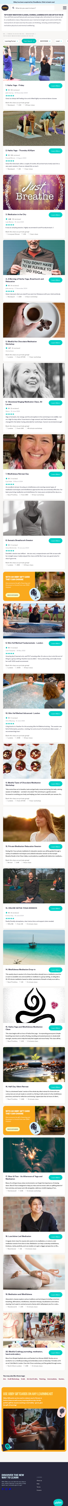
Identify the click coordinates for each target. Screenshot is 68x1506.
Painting (42, 1379)
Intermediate (52, 1379)
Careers (39, 1490)
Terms (38, 1487)
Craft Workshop (13, 1379)
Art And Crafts (32, 1379)
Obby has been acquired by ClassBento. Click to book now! (34, 2)
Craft (23, 1379)
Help (38, 1484)
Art (4, 1379)
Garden (61, 1379)
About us (39, 1480)
